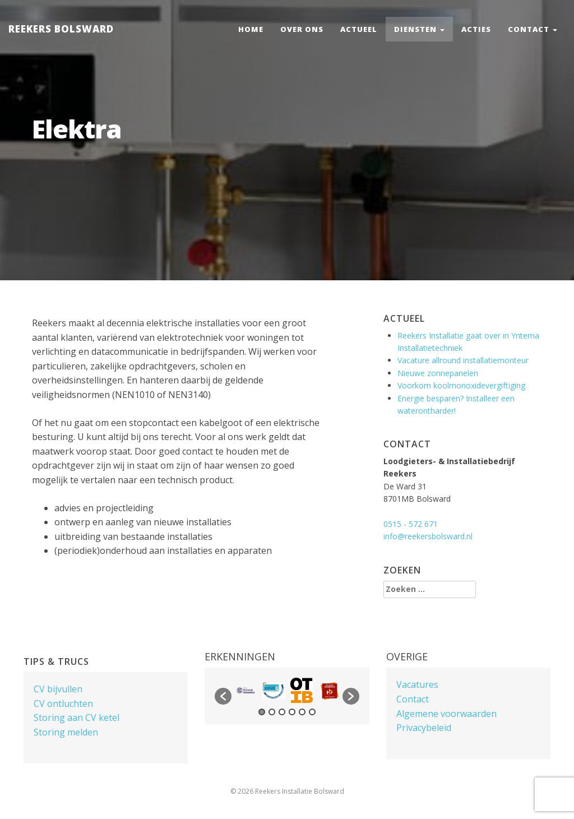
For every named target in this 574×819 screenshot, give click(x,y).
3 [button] (282, 712)
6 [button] (312, 712)
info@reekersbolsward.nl (428, 536)
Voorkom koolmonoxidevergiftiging (461, 385)
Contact (532, 29)
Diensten (419, 29)
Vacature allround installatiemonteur (463, 360)
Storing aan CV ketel (76, 717)
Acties (476, 29)
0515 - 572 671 (410, 524)
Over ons (301, 29)
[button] (223, 696)
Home (250, 29)
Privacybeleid (423, 727)
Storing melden (66, 732)
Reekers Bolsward (61, 28)
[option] (245, 690)
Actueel (358, 29)
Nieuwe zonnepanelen (437, 373)
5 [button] (302, 712)
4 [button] (292, 712)
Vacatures (417, 684)
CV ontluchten (63, 703)
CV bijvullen (58, 689)
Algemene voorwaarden (446, 713)
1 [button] (261, 712)
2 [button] (272, 712)
